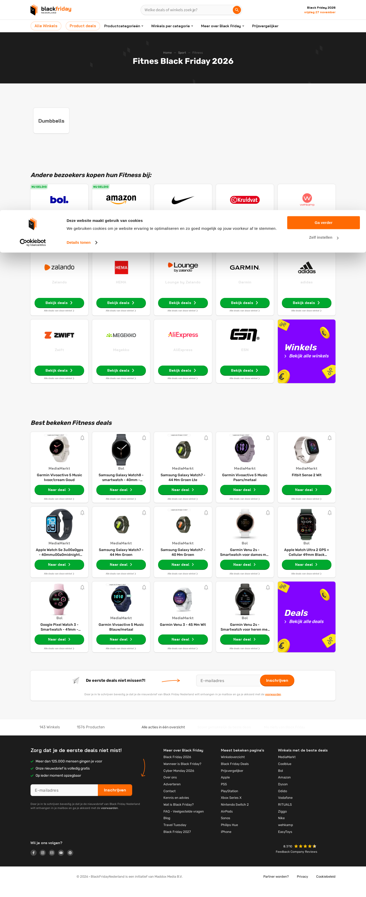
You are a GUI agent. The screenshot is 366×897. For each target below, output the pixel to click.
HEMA (121, 292)
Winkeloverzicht (233, 767)
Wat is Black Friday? (178, 815)
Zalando (59, 292)
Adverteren (172, 794)
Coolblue (284, 774)
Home (167, 52)
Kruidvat (245, 224)
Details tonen (78, 32)
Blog (166, 828)
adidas (306, 292)
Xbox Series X (231, 808)
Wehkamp (306, 224)
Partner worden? (276, 887)
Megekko (121, 360)
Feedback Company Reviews (296, 862)
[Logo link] (35, 863)
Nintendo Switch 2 (235, 815)
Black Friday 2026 (177, 767)
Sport (182, 52)
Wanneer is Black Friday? (182, 774)
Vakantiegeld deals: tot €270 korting (59, 233)
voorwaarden (273, 704)
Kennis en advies (176, 808)
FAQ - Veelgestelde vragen (183, 821)
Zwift (59, 360)
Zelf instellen (324, 27)
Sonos (225, 828)
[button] (305, 857)
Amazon (121, 224)
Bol (59, 224)
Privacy (302, 887)
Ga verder (323, 12)
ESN (245, 360)
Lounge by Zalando (183, 292)
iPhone (226, 842)
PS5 (224, 794)
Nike (183, 224)
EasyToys (285, 842)
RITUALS (285, 815)
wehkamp (285, 835)
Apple (225, 787)
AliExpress (182, 360)
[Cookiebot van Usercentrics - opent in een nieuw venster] (33, 32)
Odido (282, 801)
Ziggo (282, 821)
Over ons (170, 787)
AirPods (227, 821)
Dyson (283, 794)
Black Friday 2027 (177, 842)
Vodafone (285, 808)
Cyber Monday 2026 (178, 781)
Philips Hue (229, 835)
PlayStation (229, 801)
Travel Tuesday (174, 835)
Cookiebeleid (326, 887)
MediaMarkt (287, 767)
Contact (169, 801)
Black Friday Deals (235, 774)
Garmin (244, 292)
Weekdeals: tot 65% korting (121, 231)
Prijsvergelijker (232, 781)
